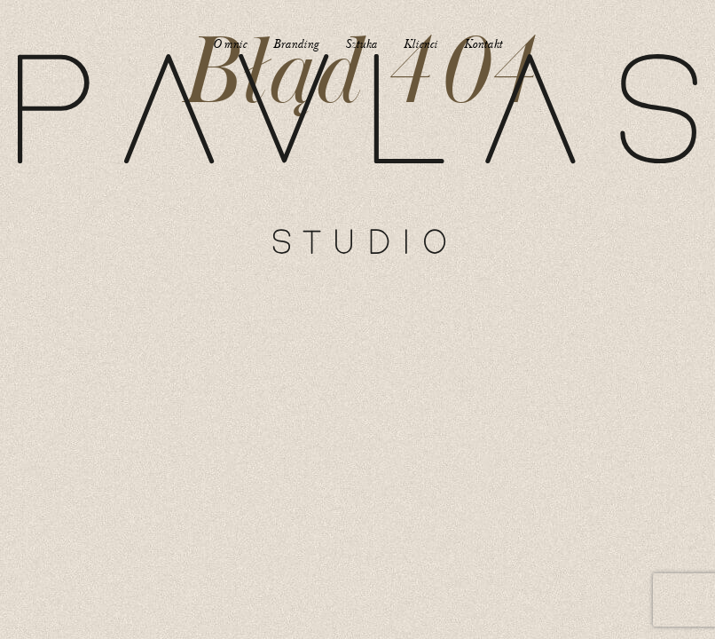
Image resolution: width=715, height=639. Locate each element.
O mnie (230, 44)
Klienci (420, 44)
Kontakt (483, 44)
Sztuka (361, 44)
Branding (295, 44)
